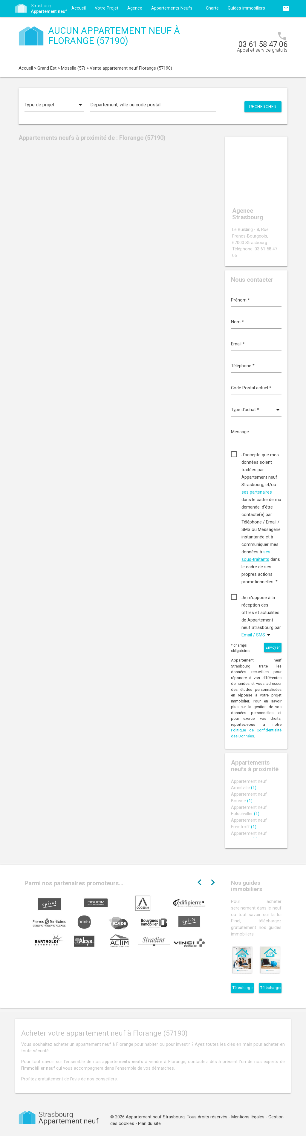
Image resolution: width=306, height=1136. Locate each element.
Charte (212, 8)
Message (240, 431)
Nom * (237, 321)
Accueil (78, 8)
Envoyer (273, 647)
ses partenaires (256, 492)
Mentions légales (247, 1117)
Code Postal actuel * (251, 388)
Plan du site (149, 1123)
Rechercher (263, 106)
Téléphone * (243, 365)
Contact (79, 24)
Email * (238, 344)
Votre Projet (106, 8)
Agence (134, 8)
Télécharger (243, 988)
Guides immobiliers (246, 8)
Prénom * (240, 300)
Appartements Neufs (171, 8)
